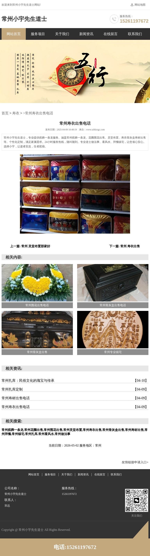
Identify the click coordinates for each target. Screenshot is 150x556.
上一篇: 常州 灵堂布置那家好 (30, 246)
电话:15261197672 (75, 547)
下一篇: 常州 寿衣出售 (124, 246)
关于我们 (62, 34)
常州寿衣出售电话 (75, 407)
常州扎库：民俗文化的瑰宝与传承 (75, 380)
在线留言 (111, 34)
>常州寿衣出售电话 (38, 113)
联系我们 (135, 34)
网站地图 (140, 4)
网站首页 (14, 34)
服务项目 (38, 34)
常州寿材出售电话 (75, 398)
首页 (5, 113)
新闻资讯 (86, 34)
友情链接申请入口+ (135, 462)
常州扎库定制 (75, 389)
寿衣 (15, 113)
